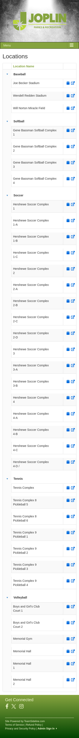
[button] (7, 74)
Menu (7, 45)
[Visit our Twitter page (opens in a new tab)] (15, 706)
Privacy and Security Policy (20, 728)
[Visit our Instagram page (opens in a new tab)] (23, 706)
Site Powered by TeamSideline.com (25, 721)
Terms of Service (14, 724)
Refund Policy (34, 724)
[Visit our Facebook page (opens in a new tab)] (8, 706)
